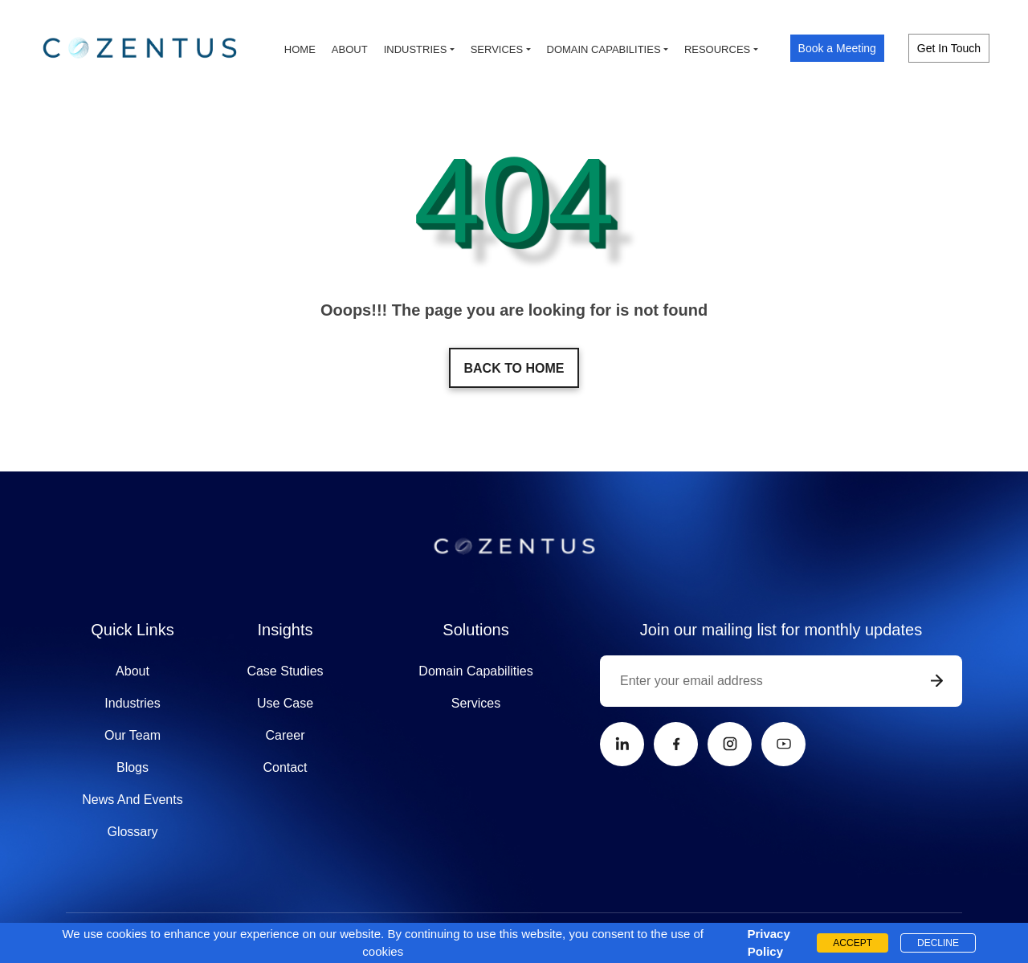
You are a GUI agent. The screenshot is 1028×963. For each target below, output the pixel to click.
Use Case (285, 703)
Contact (285, 767)
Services (497, 49)
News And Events (132, 799)
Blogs (132, 767)
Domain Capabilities (475, 671)
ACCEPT (852, 943)
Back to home (513, 368)
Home (300, 49)
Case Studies (285, 671)
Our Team (132, 735)
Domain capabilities (604, 49)
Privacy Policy (765, 943)
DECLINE (938, 943)
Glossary (132, 832)
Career (285, 735)
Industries (415, 49)
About (350, 49)
